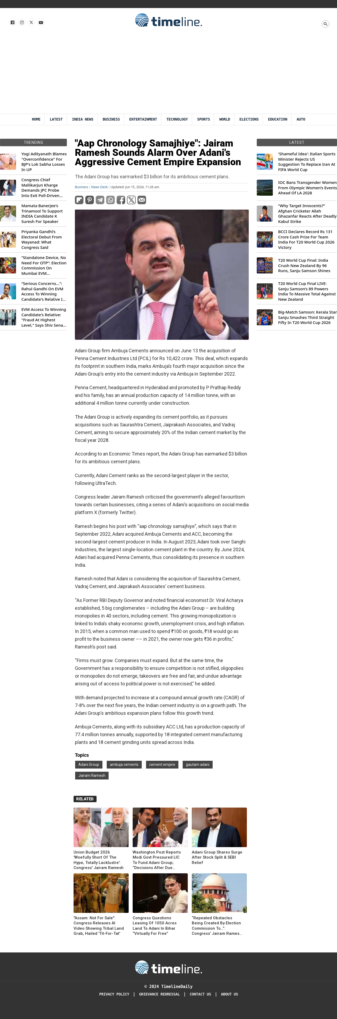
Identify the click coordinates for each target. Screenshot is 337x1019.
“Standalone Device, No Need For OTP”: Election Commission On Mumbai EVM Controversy (44, 265)
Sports (203, 119)
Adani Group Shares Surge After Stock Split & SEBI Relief (217, 857)
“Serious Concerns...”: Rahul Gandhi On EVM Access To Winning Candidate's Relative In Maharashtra (43, 291)
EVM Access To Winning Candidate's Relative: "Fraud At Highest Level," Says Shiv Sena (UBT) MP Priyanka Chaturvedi (43, 317)
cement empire (162, 764)
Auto (301, 119)
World (224, 119)
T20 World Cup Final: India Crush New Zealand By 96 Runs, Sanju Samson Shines (304, 265)
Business (111, 119)
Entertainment (143, 119)
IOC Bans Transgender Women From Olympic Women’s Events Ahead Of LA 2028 (307, 187)
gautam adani (197, 764)
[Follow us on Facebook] (12, 22)
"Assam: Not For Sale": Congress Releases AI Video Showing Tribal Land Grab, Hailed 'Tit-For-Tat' (99, 926)
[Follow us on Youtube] (40, 22)
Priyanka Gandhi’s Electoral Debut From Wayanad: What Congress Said (41, 239)
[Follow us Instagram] (21, 22)
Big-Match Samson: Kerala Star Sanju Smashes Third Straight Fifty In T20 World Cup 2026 (307, 317)
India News (82, 119)
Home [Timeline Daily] (36, 119)
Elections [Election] (249, 119)
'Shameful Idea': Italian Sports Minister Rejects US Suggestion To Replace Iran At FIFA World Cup (306, 161)
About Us (229, 994)
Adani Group (88, 764)
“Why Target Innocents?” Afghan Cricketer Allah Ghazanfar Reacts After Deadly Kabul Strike (307, 213)
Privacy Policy (114, 994)
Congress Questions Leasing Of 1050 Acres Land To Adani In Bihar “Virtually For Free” (155, 926)
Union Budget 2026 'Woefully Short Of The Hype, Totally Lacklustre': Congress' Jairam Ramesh (99, 860)
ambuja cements (124, 764)
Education (277, 119)
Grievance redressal (159, 994)
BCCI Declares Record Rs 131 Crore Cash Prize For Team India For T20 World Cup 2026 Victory (306, 239)
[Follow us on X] (31, 22)
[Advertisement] (168, 73)
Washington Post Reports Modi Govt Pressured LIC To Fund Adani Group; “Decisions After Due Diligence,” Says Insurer (157, 860)
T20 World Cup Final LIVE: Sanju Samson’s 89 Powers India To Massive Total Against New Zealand (307, 291)
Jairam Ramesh (91, 775)
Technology (177, 119)
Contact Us (200, 994)
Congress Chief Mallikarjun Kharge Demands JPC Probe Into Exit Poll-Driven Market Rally (40, 187)
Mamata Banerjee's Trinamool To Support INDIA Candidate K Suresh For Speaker (42, 213)
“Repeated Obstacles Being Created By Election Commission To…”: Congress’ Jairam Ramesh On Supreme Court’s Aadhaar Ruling (217, 926)
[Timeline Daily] (168, 966)
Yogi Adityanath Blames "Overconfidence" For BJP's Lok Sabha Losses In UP (44, 161)
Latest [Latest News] (56, 119)
